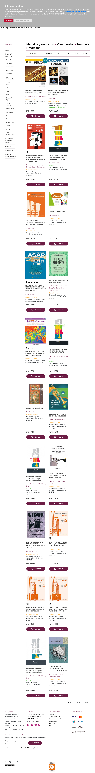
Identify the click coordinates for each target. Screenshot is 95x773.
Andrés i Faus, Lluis (54, 676)
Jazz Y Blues (9, 60)
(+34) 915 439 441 (32, 719)
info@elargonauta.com (33, 721)
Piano (7, 88)
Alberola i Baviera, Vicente (56, 674)
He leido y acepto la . (23, 748)
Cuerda (8, 129)
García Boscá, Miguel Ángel (56, 419)
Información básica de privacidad (29, 748)
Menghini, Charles (41, 96)
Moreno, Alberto (31, 167)
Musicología (9, 70)
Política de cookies (54, 716)
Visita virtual (52, 723)
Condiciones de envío (55, 719)
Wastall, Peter (30, 228)
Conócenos (52, 714)
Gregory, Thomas (54, 215)
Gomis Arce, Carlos (54, 356)
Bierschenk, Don (30, 96)
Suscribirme (35, 743)
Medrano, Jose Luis (31, 551)
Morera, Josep (41, 167)
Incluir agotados (32, 53)
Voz (7, 115)
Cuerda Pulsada (8, 104)
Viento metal (20, 28)
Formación (9, 63)
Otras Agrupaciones (10, 133)
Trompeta (29, 28)
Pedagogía (9, 73)
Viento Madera (10, 108)
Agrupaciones (10, 122)
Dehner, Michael (31, 165)
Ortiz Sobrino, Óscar (54, 163)
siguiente (85, 53)
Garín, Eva (39, 165)
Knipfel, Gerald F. (30, 294)
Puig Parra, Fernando (32, 412)
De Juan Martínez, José (56, 286)
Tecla (7, 91)
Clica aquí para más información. (75, 12)
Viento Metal (9, 112)
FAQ (50, 725)
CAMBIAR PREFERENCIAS (22, 20)
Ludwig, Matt (51, 98)
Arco (7, 94)
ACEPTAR (9, 20)
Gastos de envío (53, 721)
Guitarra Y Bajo (9, 99)
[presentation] (19, 753)
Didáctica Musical (8, 83)
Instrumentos (10, 67)
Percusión (9, 119)
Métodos (37, 28)
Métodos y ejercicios (8, 28)
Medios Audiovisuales (10, 78)
